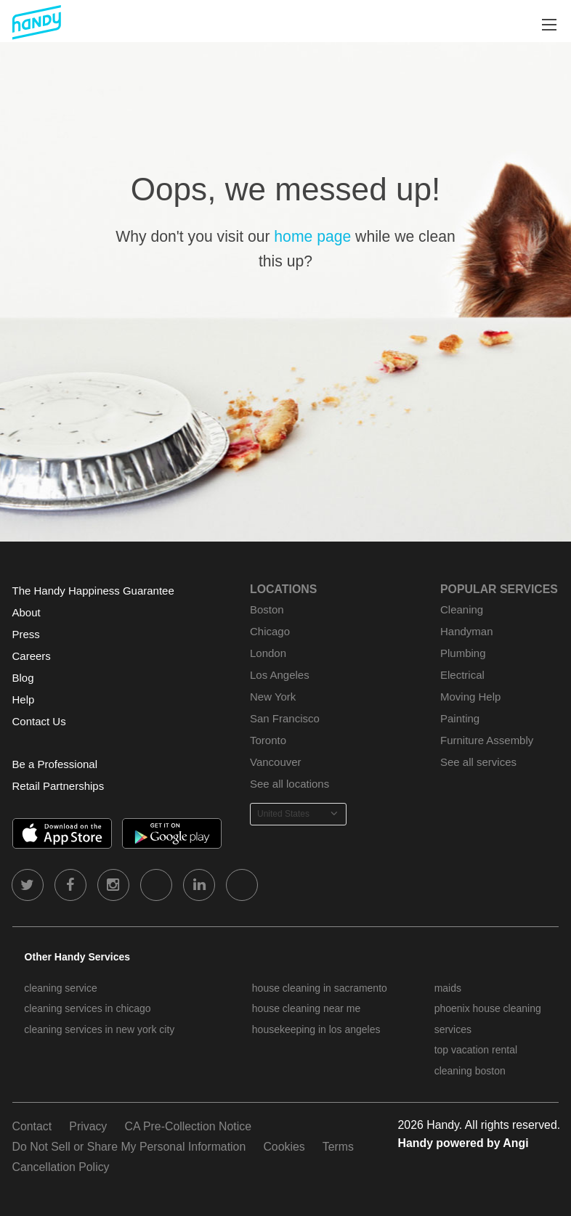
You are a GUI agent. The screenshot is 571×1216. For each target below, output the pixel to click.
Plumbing (462, 653)
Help (23, 699)
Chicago (270, 631)
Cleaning (461, 609)
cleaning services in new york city (99, 1029)
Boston (267, 609)
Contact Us (39, 721)
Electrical (462, 675)
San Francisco (285, 718)
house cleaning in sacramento (319, 988)
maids (447, 988)
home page (312, 236)
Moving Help (470, 696)
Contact (32, 1126)
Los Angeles (279, 675)
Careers (31, 656)
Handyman (466, 631)
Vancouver (275, 762)
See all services (478, 762)
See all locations (289, 784)
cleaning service (60, 988)
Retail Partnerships (58, 786)
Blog (23, 678)
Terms (338, 1146)
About (26, 612)
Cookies (283, 1146)
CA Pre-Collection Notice (187, 1126)
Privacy (88, 1126)
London (268, 653)
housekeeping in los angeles (316, 1029)
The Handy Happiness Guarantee (93, 590)
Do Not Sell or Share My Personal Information (129, 1146)
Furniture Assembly (486, 740)
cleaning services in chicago (87, 1008)
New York (273, 696)
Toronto (268, 740)
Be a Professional (54, 764)
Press (26, 634)
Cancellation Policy (61, 1167)
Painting (459, 718)
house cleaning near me (306, 1008)
